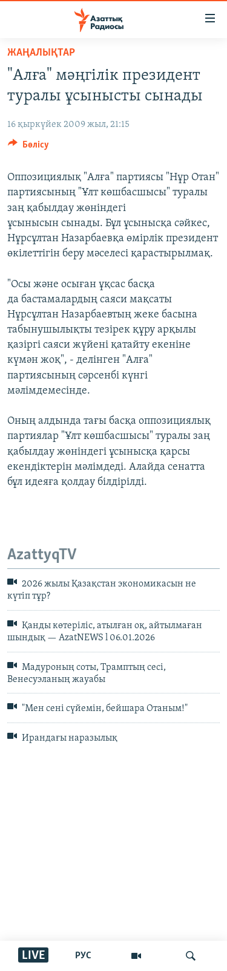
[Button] (28, 147)
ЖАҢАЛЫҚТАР (41, 53)
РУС (83, 956)
